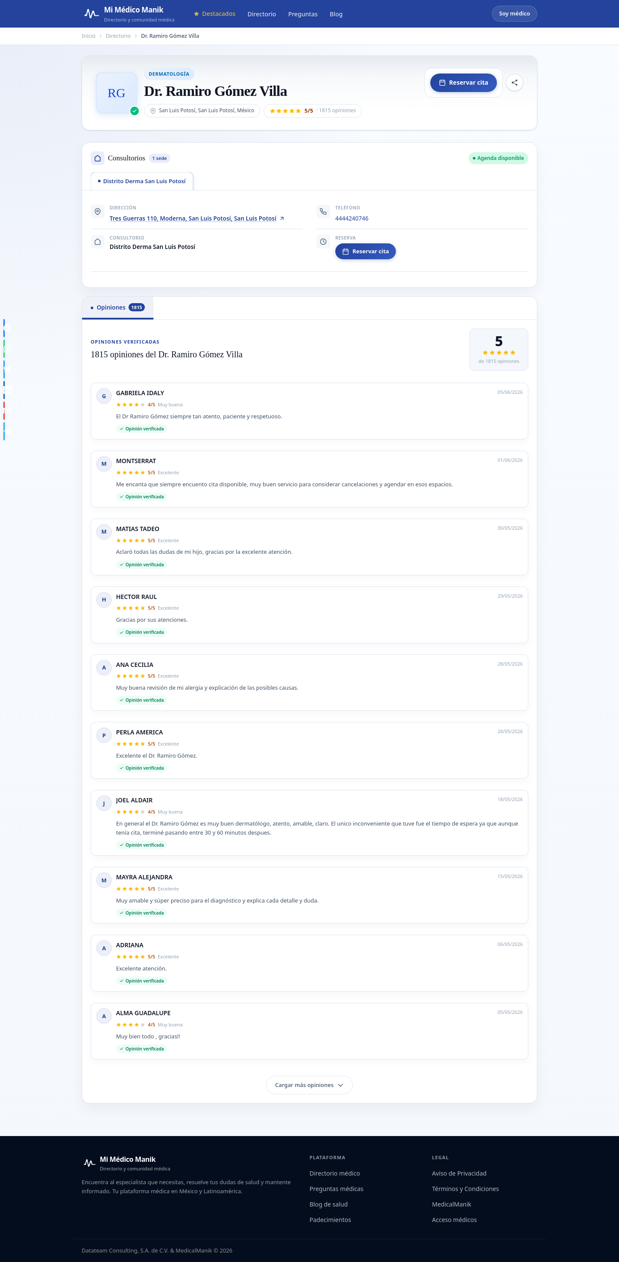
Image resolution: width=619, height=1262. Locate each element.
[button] (313, 111)
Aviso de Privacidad (459, 1173)
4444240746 (351, 218)
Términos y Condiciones (465, 1189)
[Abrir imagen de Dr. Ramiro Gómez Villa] (116, 93)
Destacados (214, 13)
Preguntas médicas (337, 1189)
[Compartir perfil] (514, 83)
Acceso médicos (454, 1220)
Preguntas (303, 14)
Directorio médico (335, 1173)
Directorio (262, 14)
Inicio (88, 36)
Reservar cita (463, 82)
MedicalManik (451, 1204)
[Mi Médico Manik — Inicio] (126, 1163)
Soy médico (514, 13)
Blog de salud (329, 1204)
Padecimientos (330, 1220)
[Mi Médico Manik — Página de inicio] (128, 14)
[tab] (142, 181)
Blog (336, 14)
